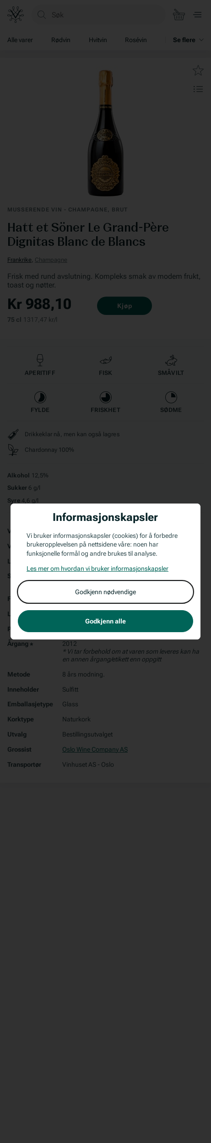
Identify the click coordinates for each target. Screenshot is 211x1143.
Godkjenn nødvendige (105, 592)
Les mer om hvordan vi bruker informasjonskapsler (97, 568)
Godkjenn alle (105, 621)
